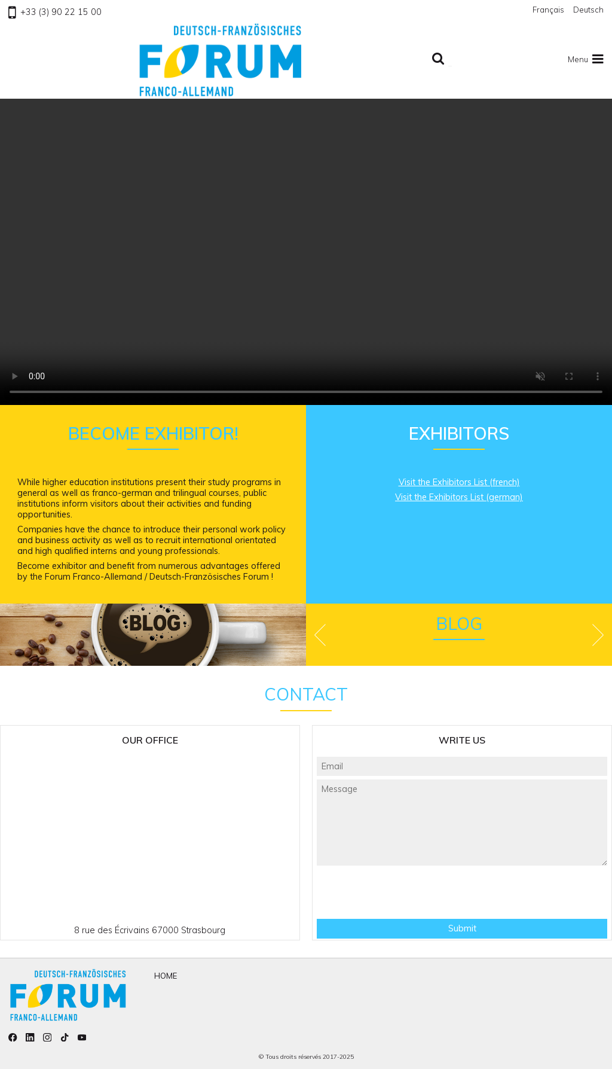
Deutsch (588, 9)
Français (548, 9)
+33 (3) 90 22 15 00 (54, 12)
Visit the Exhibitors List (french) (459, 482)
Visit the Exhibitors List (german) (459, 497)
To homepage (220, 60)
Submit (462, 928)
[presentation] (462, 892)
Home (165, 975)
